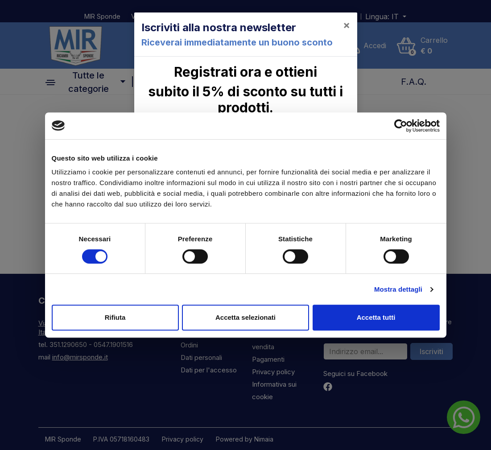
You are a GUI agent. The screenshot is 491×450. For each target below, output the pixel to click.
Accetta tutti (376, 317)
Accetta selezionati (245, 317)
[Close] (346, 24)
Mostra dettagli (398, 289)
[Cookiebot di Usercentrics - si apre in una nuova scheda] (401, 125)
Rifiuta (115, 317)
